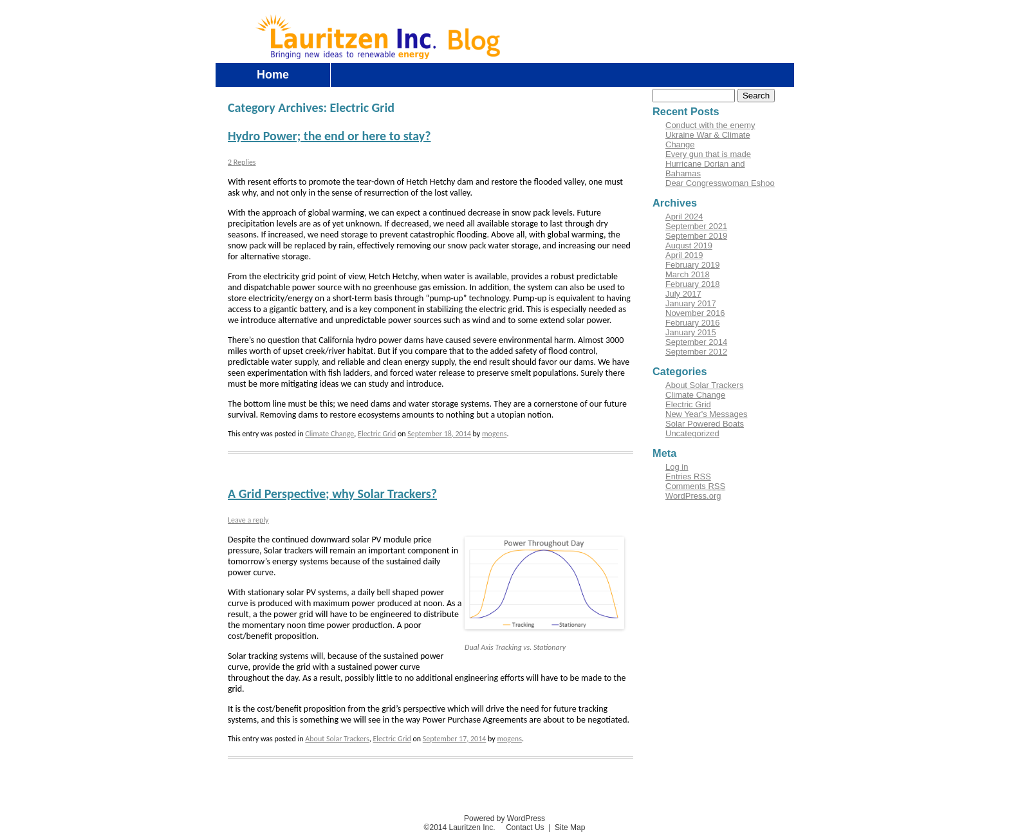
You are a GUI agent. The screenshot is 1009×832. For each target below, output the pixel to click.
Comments (695, 486)
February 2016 (692, 323)
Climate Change (329, 433)
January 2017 (690, 303)
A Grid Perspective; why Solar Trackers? (332, 493)
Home (273, 74)
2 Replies (242, 162)
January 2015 (690, 332)
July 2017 (683, 294)
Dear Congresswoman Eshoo (720, 183)
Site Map (570, 827)
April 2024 (684, 216)
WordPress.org (693, 496)
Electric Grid (377, 433)
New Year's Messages (706, 414)
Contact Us (764, 21)
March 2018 (687, 274)
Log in (717, 21)
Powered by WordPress (504, 818)
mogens (494, 433)
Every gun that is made (708, 154)
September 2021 (696, 226)
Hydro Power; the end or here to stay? (329, 135)
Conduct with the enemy (710, 125)
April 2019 (684, 255)
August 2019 (688, 245)
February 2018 (692, 284)
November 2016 (695, 313)
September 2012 (696, 351)
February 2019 (692, 265)
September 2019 (696, 236)
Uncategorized (692, 433)
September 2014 (696, 342)
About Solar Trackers (337, 738)
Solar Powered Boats (704, 424)
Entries (688, 476)
